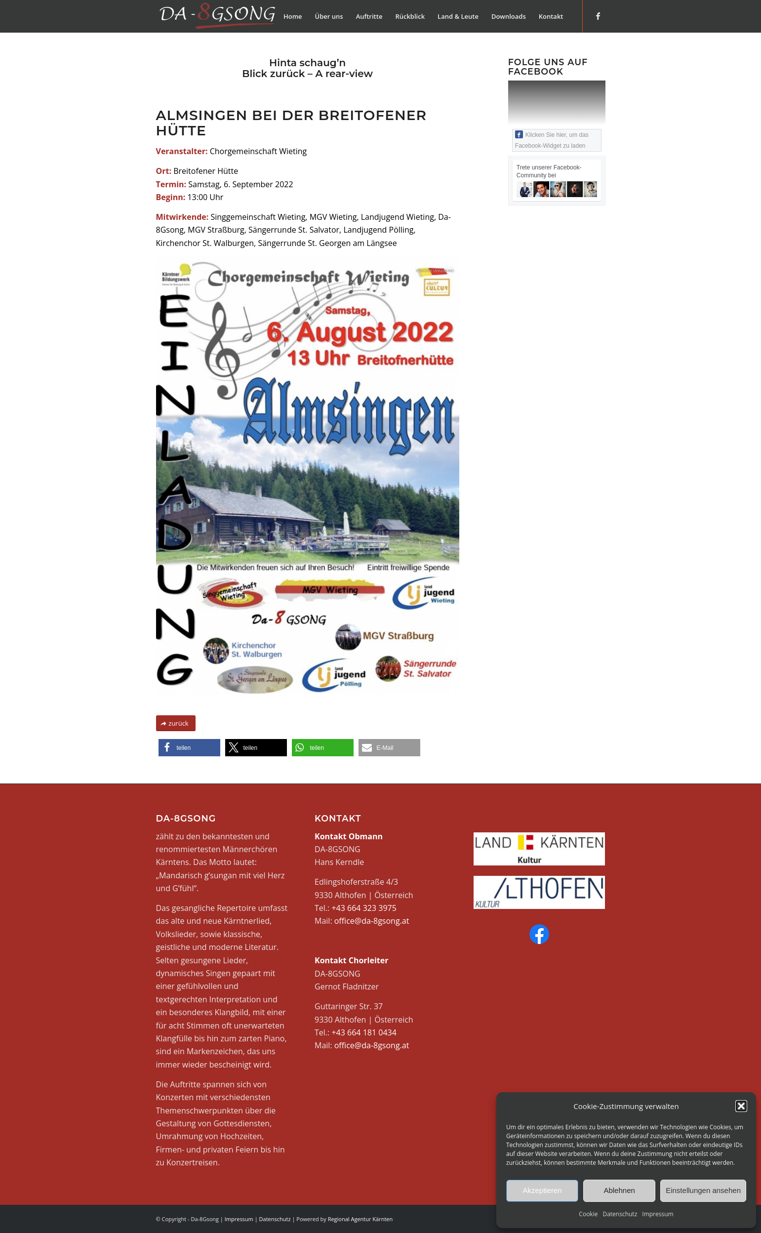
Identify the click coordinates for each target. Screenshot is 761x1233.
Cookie (588, 1214)
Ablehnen (619, 1190)
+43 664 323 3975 (363, 908)
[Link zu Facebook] (598, 15)
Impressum (657, 1214)
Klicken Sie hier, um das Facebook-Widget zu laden (552, 139)
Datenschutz (619, 1214)
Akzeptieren (541, 1190)
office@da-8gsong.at (371, 920)
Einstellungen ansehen (703, 1190)
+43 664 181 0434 (363, 1032)
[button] (741, 1106)
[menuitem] (293, 16)
